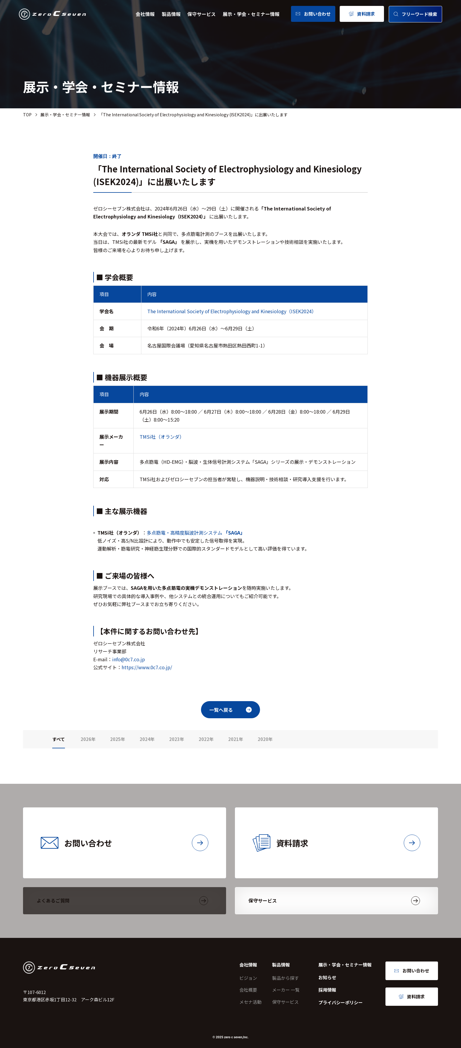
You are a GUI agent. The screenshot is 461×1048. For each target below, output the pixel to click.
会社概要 (248, 990)
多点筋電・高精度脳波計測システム (196, 532)
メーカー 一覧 (286, 990)
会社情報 (145, 14)
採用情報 (327, 990)
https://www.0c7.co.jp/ (147, 667)
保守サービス (201, 14)
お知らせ (327, 977)
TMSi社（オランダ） (162, 436)
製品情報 (171, 14)
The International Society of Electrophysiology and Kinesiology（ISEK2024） (231, 311)
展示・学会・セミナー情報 (251, 14)
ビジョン (248, 978)
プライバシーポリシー (340, 1002)
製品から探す (285, 978)
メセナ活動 (250, 1002)
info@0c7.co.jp (128, 659)
